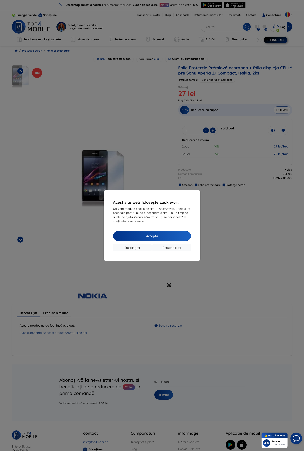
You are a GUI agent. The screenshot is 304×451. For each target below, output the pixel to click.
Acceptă (152, 236)
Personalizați (171, 248)
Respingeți (132, 248)
